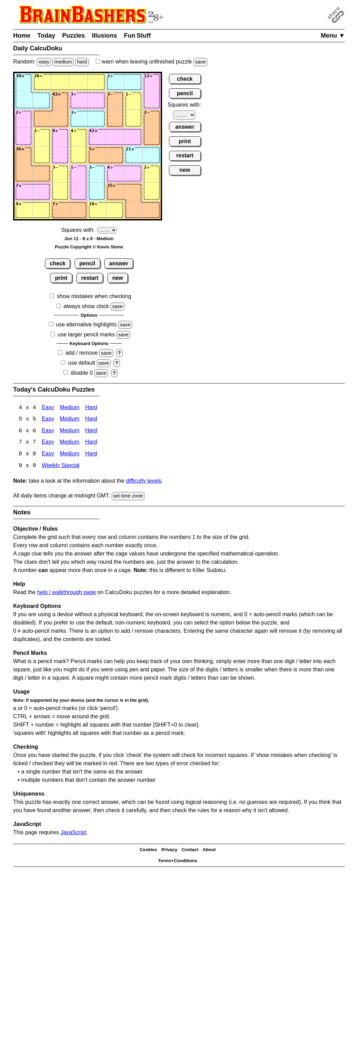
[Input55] (97, 155)
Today (46, 35)
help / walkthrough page (66, 593)
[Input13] (60, 82)
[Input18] (152, 82)
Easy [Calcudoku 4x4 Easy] (48, 408)
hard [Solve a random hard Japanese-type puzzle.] (82, 62)
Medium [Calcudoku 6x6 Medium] (69, 431)
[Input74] (78, 192)
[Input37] (133, 119)
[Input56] (115, 155)
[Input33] (60, 119)
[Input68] (152, 174)
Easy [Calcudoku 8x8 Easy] (48, 455)
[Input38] (152, 119)
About (209, 850)
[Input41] (23, 137)
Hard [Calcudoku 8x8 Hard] (91, 455)
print (61, 278)
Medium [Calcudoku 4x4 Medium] (69, 408)
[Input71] (23, 192)
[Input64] (78, 174)
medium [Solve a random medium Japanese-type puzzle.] (63, 62)
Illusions (104, 35)
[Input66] (115, 174)
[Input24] (78, 100)
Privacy (169, 850)
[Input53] (60, 155)
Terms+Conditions (177, 861)
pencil (87, 263)
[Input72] (42, 192)
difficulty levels (143, 482)
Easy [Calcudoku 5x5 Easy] (48, 420)
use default (81, 363)
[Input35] (97, 119)
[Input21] (23, 100)
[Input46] (115, 137)
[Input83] (60, 210)
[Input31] (23, 119)
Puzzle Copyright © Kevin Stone (89, 246)
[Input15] (97, 82)
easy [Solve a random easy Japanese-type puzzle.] (44, 62)
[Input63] (60, 174)
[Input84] (78, 210)
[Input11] (23, 82)
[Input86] (115, 210)
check (57, 263)
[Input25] (97, 100)
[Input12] (42, 82)
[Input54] (78, 155)
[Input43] (60, 137)
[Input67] (133, 174)
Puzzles (73, 35)
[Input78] (152, 192)
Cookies (148, 850)
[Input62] (42, 174)
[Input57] (133, 155)
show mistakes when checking (94, 296)
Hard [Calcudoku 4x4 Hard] (91, 408)
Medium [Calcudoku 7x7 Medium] (69, 443)
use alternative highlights (86, 324)
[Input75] (97, 192)
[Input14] (78, 82)
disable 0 (81, 373)
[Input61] (23, 174)
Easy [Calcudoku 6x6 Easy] (48, 431)
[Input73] (60, 192)
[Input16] (115, 82)
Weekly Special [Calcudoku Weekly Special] (60, 467)
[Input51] (23, 155)
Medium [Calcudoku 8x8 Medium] (69, 455)
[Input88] (152, 210)
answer (118, 263)
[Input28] (152, 100)
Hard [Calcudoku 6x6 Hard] (91, 431)
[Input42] (42, 137)
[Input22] (42, 100)
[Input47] (133, 137)
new (117, 278)
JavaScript (73, 833)
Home (21, 35)
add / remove (81, 353)
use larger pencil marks (86, 334)
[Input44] (78, 137)
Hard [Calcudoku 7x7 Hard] (91, 443)
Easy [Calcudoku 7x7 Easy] (48, 443)
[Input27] (133, 100)
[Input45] (97, 137)
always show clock (86, 306)
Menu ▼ (333, 35)
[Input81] (23, 210)
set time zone (128, 497)
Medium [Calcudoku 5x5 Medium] (69, 420)
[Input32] (42, 119)
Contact (190, 850)
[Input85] (97, 210)
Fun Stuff (137, 35)
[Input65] (97, 174)
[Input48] (152, 137)
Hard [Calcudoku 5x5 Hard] (91, 420)
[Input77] (133, 192)
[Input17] (133, 82)
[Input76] (115, 192)
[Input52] (42, 155)
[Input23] (60, 100)
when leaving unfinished (151, 62)
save (200, 62)
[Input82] (42, 210)
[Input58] (152, 155)
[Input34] (78, 119)
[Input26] (115, 100)
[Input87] (133, 210)
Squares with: (78, 230)
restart (89, 278)
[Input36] (115, 119)
